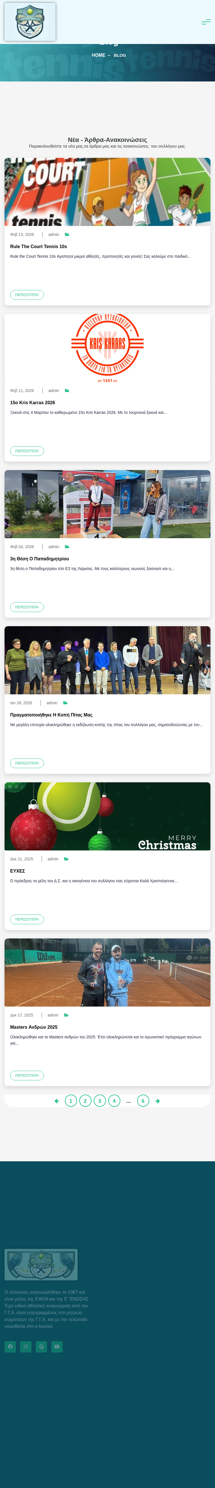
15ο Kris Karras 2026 (32, 402)
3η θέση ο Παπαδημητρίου (39, 558)
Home (98, 55)
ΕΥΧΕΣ (17, 871)
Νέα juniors (83, 234)
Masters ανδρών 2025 (34, 1027)
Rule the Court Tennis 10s (38, 246)
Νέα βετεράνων (87, 390)
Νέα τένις (80, 858)
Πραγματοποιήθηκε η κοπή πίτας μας (51, 714)
